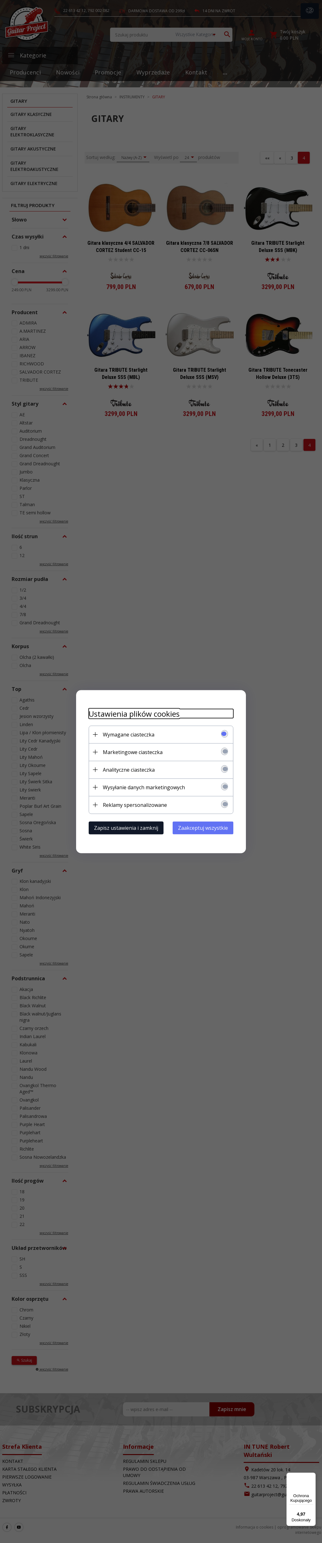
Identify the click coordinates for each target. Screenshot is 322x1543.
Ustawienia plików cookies (134, 713)
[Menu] (312, 1476)
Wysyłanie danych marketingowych (144, 787)
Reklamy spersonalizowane (135, 804)
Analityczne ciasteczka (129, 769)
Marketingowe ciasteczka (133, 751)
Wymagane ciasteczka (128, 734)
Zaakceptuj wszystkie (203, 827)
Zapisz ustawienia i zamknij (126, 827)
